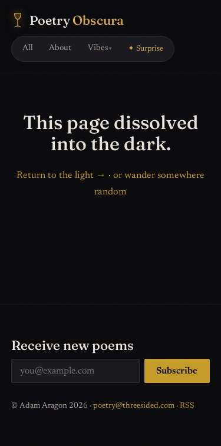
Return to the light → (61, 175)
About (60, 48)
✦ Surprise (145, 49)
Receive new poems (72, 345)
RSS (187, 406)
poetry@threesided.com (133, 406)
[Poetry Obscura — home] (67, 20)
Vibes (98, 48)
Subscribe (176, 371)
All (27, 48)
